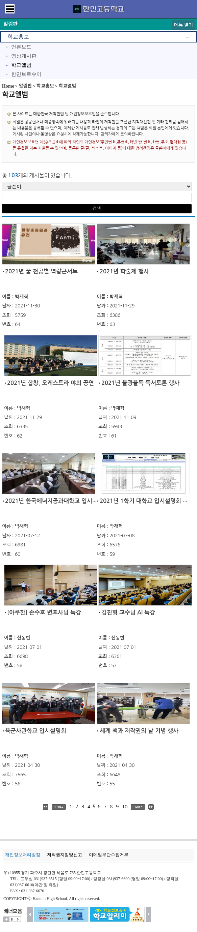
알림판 (25, 86)
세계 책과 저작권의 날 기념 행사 (139, 731)
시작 (18, 919)
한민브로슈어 (26, 74)
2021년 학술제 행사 (124, 271)
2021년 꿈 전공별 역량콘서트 (41, 271)
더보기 (6, 919)
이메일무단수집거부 (108, 854)
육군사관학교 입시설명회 (35, 731)
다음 (148, 914)
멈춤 (12, 919)
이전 (30, 914)
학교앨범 (21, 65)
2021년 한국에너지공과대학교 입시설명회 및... (63, 501)
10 (124, 806)
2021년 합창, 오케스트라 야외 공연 (50, 383)
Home (8, 86)
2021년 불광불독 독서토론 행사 (140, 383)
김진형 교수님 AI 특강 (128, 612)
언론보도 (21, 47)
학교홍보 (18, 36)
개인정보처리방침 (22, 854)
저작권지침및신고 (64, 854)
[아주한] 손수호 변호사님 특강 (44, 612)
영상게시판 (23, 56)
